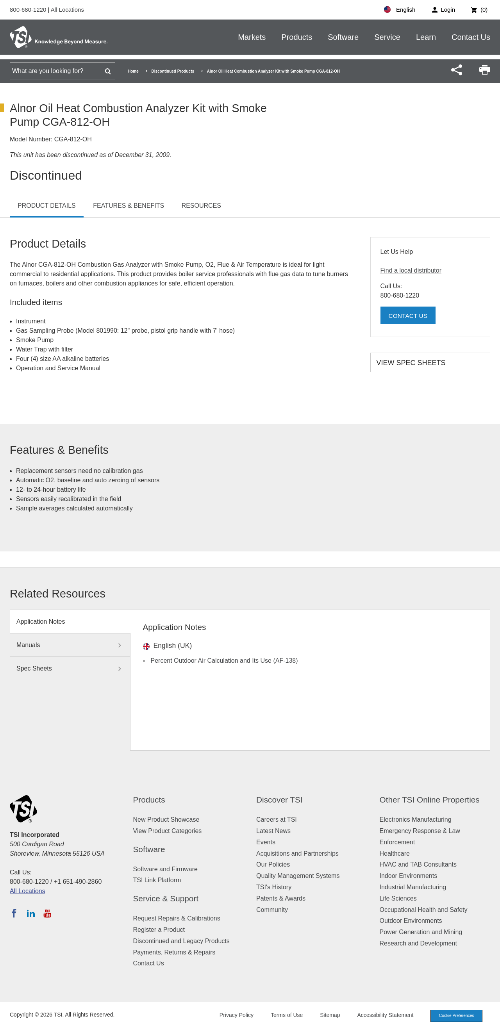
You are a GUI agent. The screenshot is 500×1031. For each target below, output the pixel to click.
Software (343, 37)
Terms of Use (282, 1016)
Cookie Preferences (454, 1016)
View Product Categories (167, 831)
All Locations (67, 9)
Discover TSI (279, 799)
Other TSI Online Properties (430, 799)
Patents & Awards (280, 898)
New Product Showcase (166, 819)
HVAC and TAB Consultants (418, 864)
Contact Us (471, 37)
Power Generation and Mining (421, 932)
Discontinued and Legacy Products (181, 941)
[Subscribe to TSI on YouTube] (47, 913)
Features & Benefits (128, 205)
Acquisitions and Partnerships (297, 853)
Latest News (273, 831)
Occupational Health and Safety (424, 909)
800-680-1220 (29, 9)
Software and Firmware (165, 869)
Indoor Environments (409, 875)
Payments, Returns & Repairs (174, 952)
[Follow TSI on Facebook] (14, 913)
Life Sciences (398, 898)
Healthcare (395, 853)
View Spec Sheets (411, 363)
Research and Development (418, 943)
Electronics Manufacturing (416, 819)
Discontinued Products (173, 71)
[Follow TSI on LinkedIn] (31, 913)
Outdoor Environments (411, 920)
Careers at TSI (276, 819)
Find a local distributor (411, 270)
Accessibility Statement (380, 1016)
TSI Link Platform (157, 880)
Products (296, 37)
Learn (426, 37)
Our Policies (273, 864)
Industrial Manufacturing (413, 887)
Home (133, 71)
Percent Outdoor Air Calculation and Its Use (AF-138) (224, 660)
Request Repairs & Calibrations (176, 918)
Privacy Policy (231, 1016)
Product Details (47, 205)
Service (387, 37)
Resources (201, 205)
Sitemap (325, 1016)
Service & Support (166, 898)
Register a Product (159, 929)
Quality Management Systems (297, 875)
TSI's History (273, 887)
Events (265, 842)
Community (272, 909)
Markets (252, 37)
